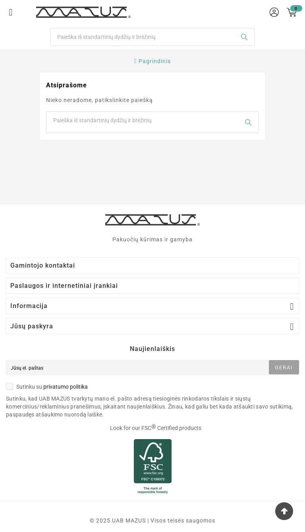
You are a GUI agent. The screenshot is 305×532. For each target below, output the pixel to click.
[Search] (143, 37)
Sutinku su (47, 387)
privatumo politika (65, 387)
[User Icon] (274, 12)
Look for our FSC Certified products (155, 428)
